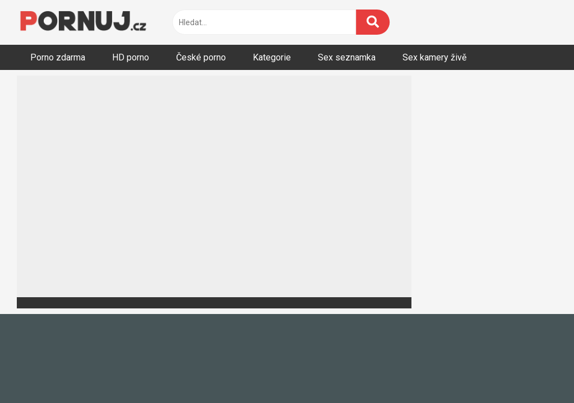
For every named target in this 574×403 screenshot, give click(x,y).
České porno (201, 57)
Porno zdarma (57, 57)
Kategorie (272, 57)
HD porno (130, 57)
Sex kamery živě (434, 57)
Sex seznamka (347, 57)
